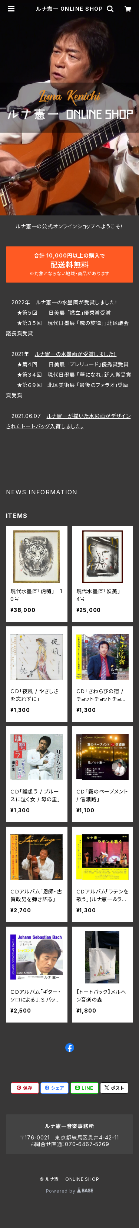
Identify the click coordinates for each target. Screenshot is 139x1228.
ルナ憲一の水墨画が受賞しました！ (77, 302)
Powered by (69, 1191)
